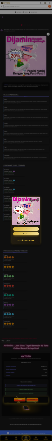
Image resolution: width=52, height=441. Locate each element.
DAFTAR (26, 233)
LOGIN (26, 228)
